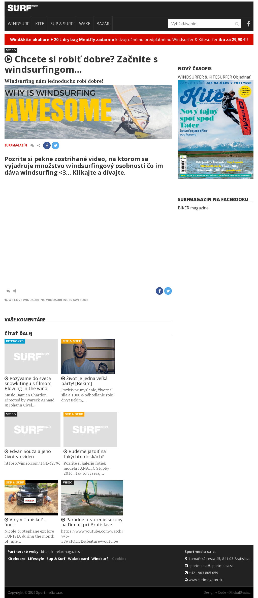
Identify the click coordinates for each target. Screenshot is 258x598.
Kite (39, 23)
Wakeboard (78, 558)
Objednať (241, 77)
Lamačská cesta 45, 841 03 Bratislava (219, 558)
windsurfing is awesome (67, 300)
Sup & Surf (61, 23)
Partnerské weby (23, 551)
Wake (84, 23)
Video (11, 50)
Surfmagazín (16, 145)
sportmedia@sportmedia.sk (211, 565)
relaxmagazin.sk (69, 551)
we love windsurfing (27, 300)
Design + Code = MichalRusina (227, 592)
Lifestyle (36, 558)
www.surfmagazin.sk (205, 579)
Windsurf (18, 23)
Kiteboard (15, 341)
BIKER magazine (193, 208)
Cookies (119, 558)
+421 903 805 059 (203, 572)
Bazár (102, 23)
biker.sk (47, 551)
